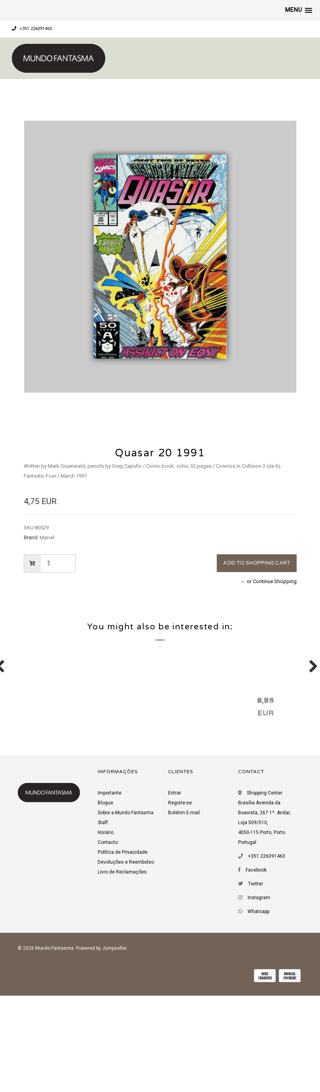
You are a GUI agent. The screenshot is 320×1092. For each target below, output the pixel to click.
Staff (103, 922)
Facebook (256, 969)
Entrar (174, 892)
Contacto (108, 942)
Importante (109, 892)
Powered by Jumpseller (101, 1048)
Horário (106, 932)
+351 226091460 (32, 28)
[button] (298, 10)
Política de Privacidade (123, 952)
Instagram (259, 997)
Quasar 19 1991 (282, 799)
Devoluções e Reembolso (126, 961)
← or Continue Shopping (268, 581)
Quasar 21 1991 (53, 799)
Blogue (105, 902)
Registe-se (180, 902)
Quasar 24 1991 (168, 799)
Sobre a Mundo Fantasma (125, 912)
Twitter (255, 983)
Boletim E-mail (184, 912)
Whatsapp (258, 1011)
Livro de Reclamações (122, 971)
